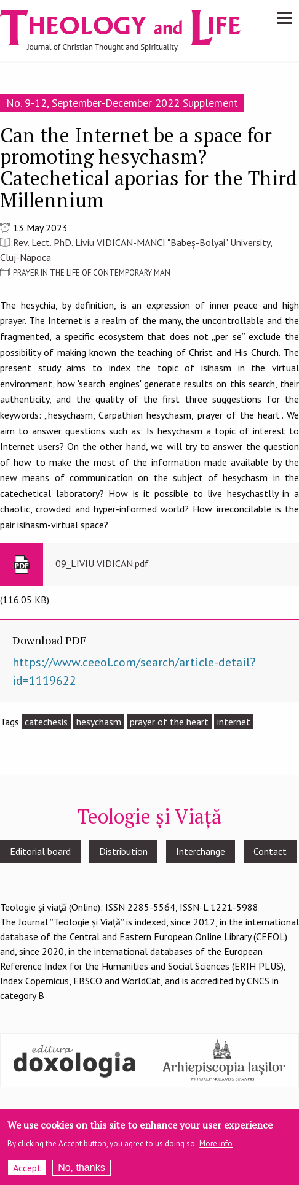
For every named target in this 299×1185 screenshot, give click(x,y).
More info (216, 1148)
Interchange (200, 851)
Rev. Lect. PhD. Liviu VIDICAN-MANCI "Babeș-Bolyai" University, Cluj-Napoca (136, 249)
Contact (270, 851)
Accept (27, 1172)
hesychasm (98, 722)
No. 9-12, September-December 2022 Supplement (122, 103)
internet (233, 722)
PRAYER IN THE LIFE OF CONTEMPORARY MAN (91, 273)
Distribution (123, 851)
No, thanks (81, 1172)
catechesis (46, 722)
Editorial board (40, 851)
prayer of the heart (169, 722)
